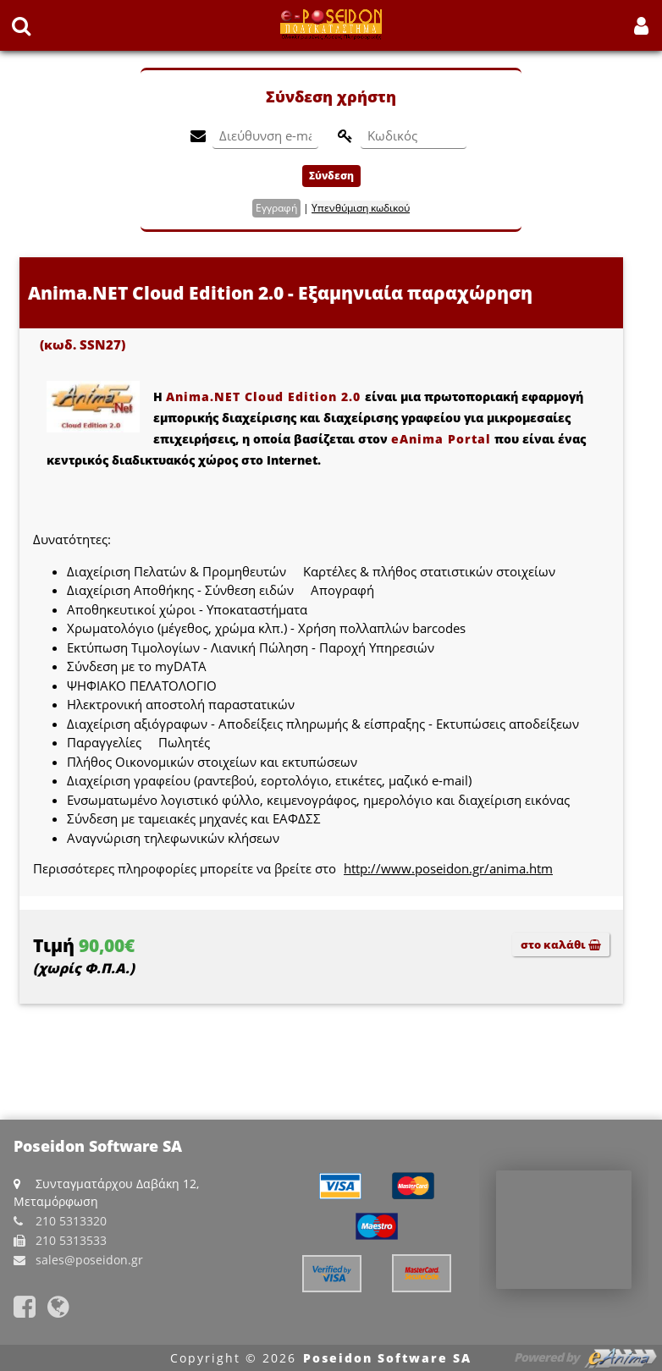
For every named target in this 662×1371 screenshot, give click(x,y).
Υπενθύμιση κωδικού (361, 208)
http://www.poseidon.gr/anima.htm (448, 868)
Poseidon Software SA (387, 1358)
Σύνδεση (331, 175)
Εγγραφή (276, 208)
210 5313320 (71, 1221)
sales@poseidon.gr (89, 1260)
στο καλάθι (561, 944)
